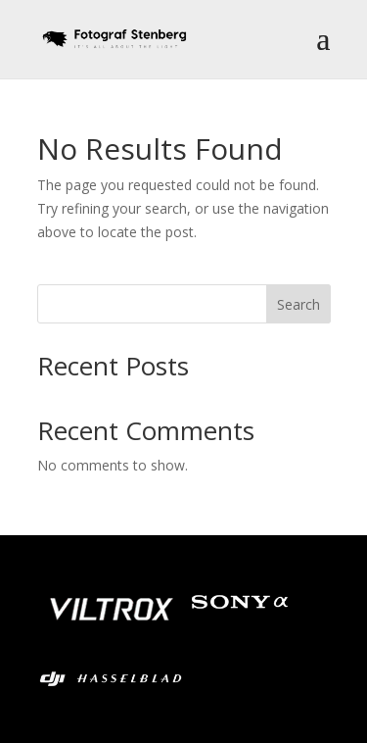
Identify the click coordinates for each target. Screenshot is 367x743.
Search (298, 304)
